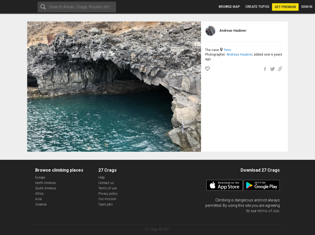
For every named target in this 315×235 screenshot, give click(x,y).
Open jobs (105, 204)
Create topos (257, 7)
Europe (40, 177)
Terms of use (107, 188)
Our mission (107, 199)
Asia (38, 199)
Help (101, 177)
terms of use (268, 211)
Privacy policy (108, 194)
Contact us (106, 183)
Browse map (229, 7)
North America (45, 183)
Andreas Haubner (239, 54)
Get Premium (285, 7)
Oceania (40, 204)
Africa (39, 194)
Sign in (306, 7)
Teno (227, 50)
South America (45, 188)
